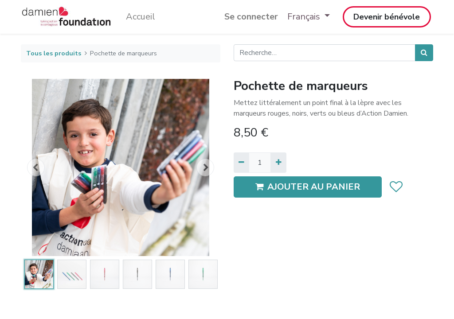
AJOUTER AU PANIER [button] (307, 187)
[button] (36, 167)
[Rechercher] (424, 52)
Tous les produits (53, 53)
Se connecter (251, 17)
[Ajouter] (278, 162)
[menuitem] (140, 17)
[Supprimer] (241, 162)
